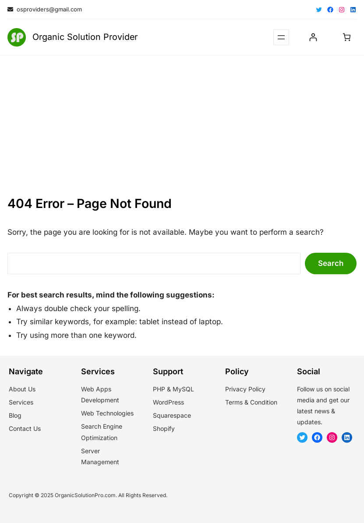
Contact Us (25, 428)
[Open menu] (281, 37)
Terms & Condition (251, 402)
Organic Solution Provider (85, 37)
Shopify (164, 428)
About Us (22, 389)
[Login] (313, 37)
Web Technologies (107, 413)
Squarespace (172, 415)
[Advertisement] (182, 120)
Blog (15, 415)
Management (100, 462)
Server (90, 451)
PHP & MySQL (173, 389)
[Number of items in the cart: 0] (347, 37)
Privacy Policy (245, 389)
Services (21, 402)
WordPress (168, 402)
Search (330, 263)
